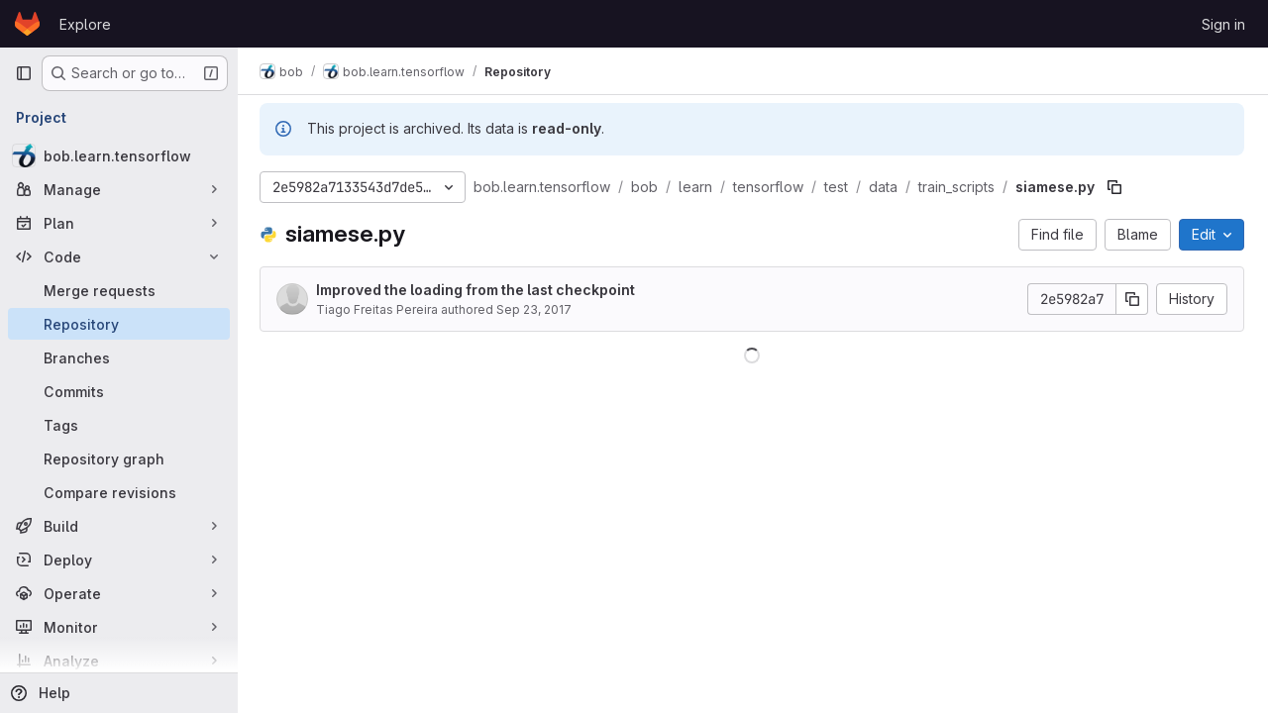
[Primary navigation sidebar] (24, 73)
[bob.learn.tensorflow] (119, 155)
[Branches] (119, 357)
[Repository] (119, 324)
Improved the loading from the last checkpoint (477, 289)
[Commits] (119, 391)
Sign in (1223, 24)
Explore (85, 24)
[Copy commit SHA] (1132, 299)
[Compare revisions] (119, 492)
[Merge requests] (119, 290)
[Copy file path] (1116, 187)
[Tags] (119, 425)
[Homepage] (27, 24)
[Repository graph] (119, 458)
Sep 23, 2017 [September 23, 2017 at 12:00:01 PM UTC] (536, 309)
